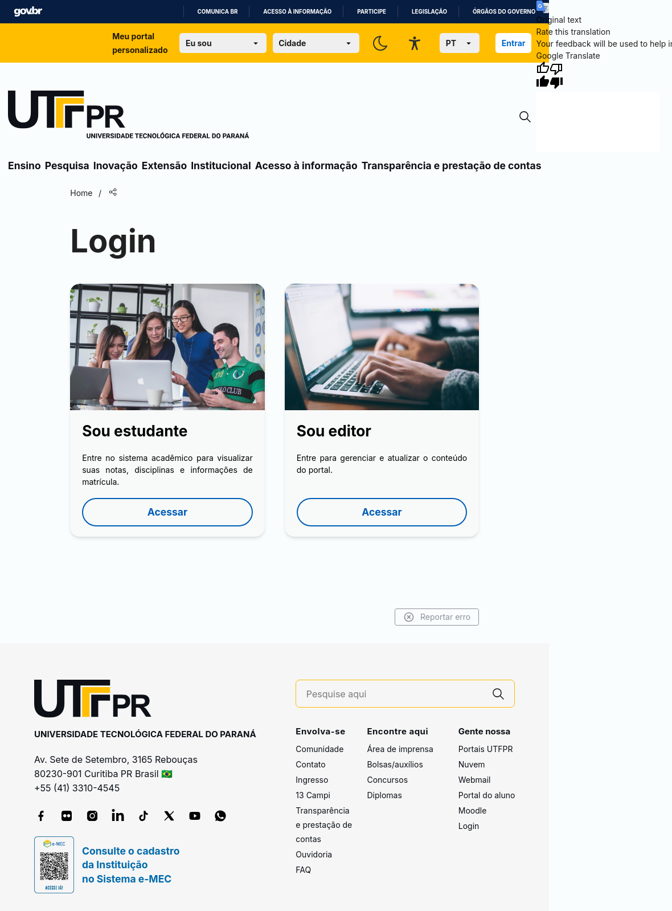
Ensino (24, 165)
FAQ (303, 870)
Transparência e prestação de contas (452, 165)
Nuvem (471, 764)
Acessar (167, 512)
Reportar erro (437, 617)
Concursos (387, 780)
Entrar (514, 43)
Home (81, 193)
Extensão (164, 165)
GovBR (28, 11)
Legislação (429, 12)
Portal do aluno (486, 795)
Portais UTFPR (485, 749)
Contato (310, 764)
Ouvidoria (314, 854)
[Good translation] (543, 75)
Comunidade (319, 749)
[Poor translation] (556, 75)
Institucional (221, 165)
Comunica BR (218, 12)
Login (469, 826)
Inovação (115, 165)
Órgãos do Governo (504, 12)
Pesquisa (67, 165)
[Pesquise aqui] (394, 694)
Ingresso (312, 780)
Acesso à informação (297, 12)
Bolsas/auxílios (395, 764)
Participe (371, 12)
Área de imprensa (400, 749)
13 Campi (313, 795)
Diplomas (384, 795)
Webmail (474, 780)
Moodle (472, 810)
